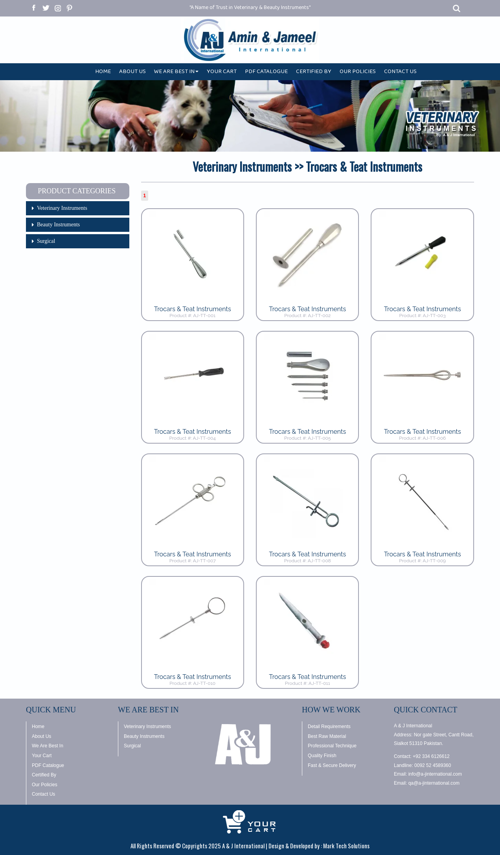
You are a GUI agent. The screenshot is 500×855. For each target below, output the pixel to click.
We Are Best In (47, 746)
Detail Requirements (329, 726)
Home (38, 726)
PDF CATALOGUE (266, 73)
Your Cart (41, 755)
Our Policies (44, 784)
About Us (41, 736)
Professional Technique (332, 746)
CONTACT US (400, 73)
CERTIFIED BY (313, 73)
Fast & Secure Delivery (332, 765)
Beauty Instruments (58, 225)
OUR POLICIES (358, 73)
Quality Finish (322, 755)
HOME (103, 73)
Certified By (44, 775)
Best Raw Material (327, 736)
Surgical (46, 241)
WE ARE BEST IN (176, 73)
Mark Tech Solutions (346, 845)
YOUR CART (222, 73)
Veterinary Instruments (62, 208)
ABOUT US (132, 73)
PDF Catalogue (48, 765)
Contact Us (43, 794)
